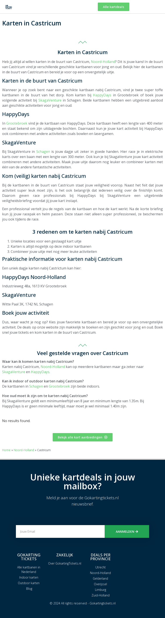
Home (6, 450)
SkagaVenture (49, 100)
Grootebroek (16, 123)
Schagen (43, 151)
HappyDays (102, 95)
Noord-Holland (103, 61)
